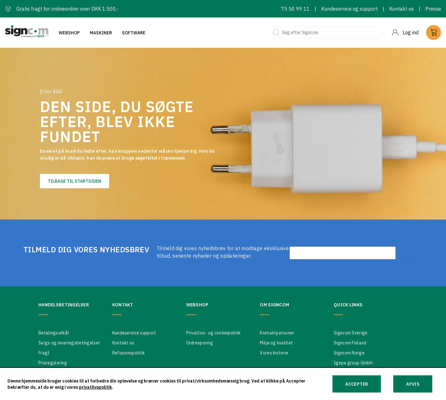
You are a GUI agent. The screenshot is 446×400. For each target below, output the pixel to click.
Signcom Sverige (350, 333)
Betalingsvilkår (53, 333)
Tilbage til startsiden (74, 181)
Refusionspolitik (128, 353)
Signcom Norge (349, 353)
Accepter (356, 384)
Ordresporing (199, 343)
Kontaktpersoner (277, 333)
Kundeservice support (134, 333)
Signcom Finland (350, 343)
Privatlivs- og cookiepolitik (213, 333)
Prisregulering (52, 363)
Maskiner (101, 33)
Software (133, 33)
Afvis (412, 384)
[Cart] (433, 32)
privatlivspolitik (95, 387)
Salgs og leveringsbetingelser (69, 343)
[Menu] (405, 32)
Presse (433, 9)
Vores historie (274, 353)
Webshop (69, 33)
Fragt (44, 353)
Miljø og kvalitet (276, 343)
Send (409, 253)
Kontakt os (401, 9)
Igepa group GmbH (353, 363)
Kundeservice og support (349, 9)
